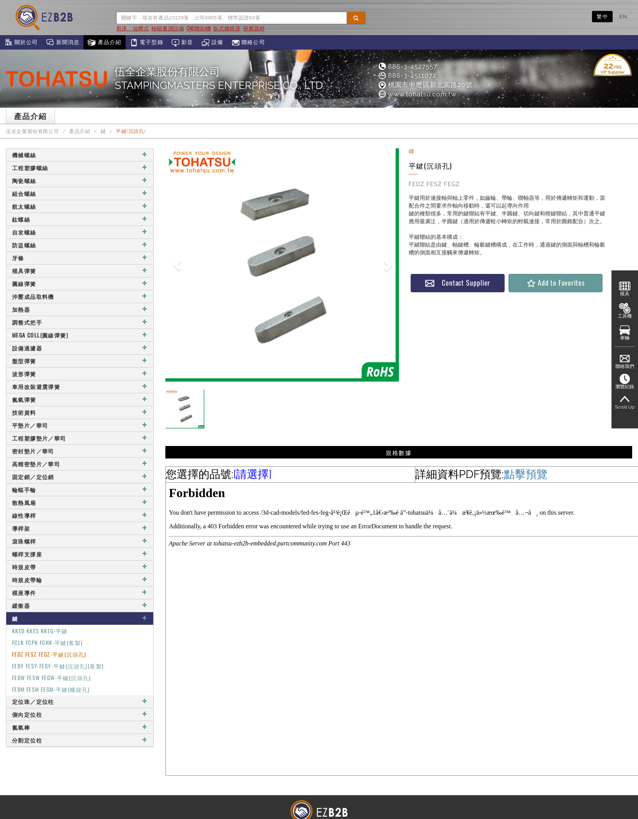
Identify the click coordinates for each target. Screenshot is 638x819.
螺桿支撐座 (79, 554)
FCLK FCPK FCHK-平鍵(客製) (47, 642)
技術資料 (79, 412)
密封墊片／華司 (79, 451)
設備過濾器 (79, 348)
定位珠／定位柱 (79, 701)
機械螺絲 (79, 155)
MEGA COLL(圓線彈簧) (79, 335)
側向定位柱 (79, 714)
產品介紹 (104, 42)
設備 (212, 42)
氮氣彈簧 (79, 399)
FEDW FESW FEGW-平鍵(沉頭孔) (51, 677)
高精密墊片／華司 (79, 464)
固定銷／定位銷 (79, 477)
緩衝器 (79, 605)
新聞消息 (63, 42)
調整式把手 (79, 322)
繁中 (602, 16)
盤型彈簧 (79, 361)
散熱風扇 (79, 502)
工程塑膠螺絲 (79, 167)
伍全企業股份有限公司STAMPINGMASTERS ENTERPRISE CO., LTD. (219, 78)
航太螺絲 (79, 206)
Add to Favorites (555, 282)
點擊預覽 (526, 474)
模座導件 (79, 592)
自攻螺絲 (79, 232)
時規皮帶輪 (79, 580)
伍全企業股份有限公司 (32, 131)
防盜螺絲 (79, 245)
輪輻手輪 (79, 489)
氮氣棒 (79, 727)
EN (623, 16)
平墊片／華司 (79, 425)
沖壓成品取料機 (79, 296)
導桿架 (79, 528)
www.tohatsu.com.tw (417, 94)
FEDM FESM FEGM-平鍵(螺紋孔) (51, 689)
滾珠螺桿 (79, 541)
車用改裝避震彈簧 (79, 386)
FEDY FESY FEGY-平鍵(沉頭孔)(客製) (58, 666)
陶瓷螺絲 (79, 180)
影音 (182, 42)
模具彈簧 (79, 270)
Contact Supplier (457, 282)
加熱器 (79, 309)
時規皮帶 (79, 567)
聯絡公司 (248, 42)
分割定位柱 (79, 740)
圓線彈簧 (79, 283)
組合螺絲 (79, 193)
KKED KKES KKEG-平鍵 (40, 631)
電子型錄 (146, 42)
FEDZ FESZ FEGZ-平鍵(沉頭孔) (49, 654)
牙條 (79, 258)
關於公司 (21, 42)
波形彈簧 (79, 374)
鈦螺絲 (79, 219)
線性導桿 (79, 515)
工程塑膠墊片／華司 (79, 438)
